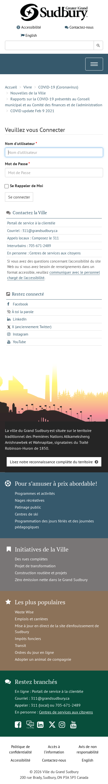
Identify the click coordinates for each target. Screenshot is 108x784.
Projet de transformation (35, 565)
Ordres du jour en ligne (34, 652)
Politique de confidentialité (20, 749)
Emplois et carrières (31, 618)
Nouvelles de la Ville (28, 92)
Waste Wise (24, 611)
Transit (20, 645)
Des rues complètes (31, 558)
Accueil (11, 87)
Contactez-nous (81, 27)
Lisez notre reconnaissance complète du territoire (51, 461)
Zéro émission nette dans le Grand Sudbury (51, 579)
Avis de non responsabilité (88, 749)
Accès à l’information (54, 749)
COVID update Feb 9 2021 (32, 110)
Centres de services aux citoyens (66, 712)
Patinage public (28, 507)
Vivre (27, 87)
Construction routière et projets (41, 572)
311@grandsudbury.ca (50, 698)
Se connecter (19, 197)
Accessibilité (31, 27)
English (31, 35)
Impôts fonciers (28, 638)
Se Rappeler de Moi (26, 185)
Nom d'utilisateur (20, 143)
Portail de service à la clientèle (57, 691)
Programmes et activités (35, 493)
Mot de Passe (16, 163)
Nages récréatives (29, 500)
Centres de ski (26, 514)
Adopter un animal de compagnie (43, 659)
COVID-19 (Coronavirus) (58, 87)
